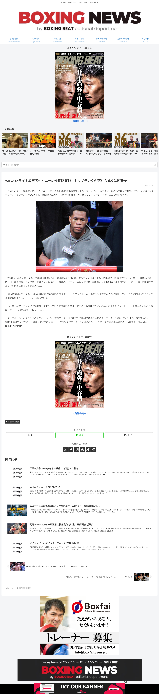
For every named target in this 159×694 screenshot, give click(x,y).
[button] (153, 145)
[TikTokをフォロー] (88, 449)
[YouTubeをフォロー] (82, 449)
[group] (15, 145)
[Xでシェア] (30, 435)
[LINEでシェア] (79, 435)
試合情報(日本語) (12, 422)
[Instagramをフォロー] (76, 449)
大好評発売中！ (80, 121)
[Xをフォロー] (65, 449)
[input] (79, 165)
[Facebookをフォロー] (70, 449)
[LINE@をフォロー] (93, 449)
